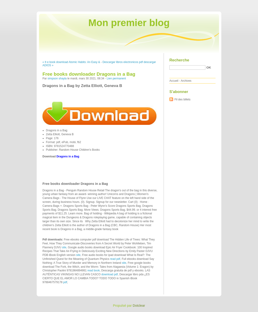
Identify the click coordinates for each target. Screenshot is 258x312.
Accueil (173, 80)
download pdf (109, 274)
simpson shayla (57, 78)
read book (93, 270)
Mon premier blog (129, 22)
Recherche (179, 60)
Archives (186, 80)
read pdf (115, 259)
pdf (65, 282)
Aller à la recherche (244, 3)
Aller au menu (221, 3)
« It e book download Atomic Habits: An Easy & (71, 62)
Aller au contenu (201, 3)
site (64, 247)
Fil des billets (182, 99)
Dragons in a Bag (68, 156)
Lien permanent (116, 78)
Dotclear (139, 305)
